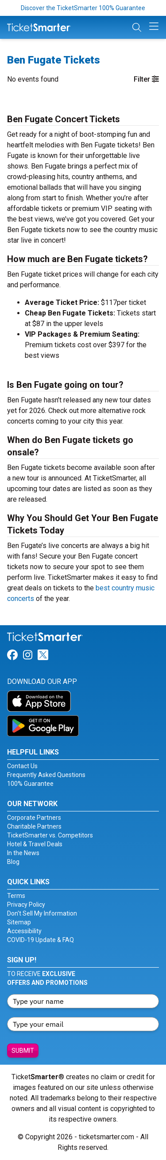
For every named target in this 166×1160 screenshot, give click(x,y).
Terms (16, 895)
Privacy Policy (26, 904)
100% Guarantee (30, 783)
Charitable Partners (34, 826)
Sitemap (19, 922)
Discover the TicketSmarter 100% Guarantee (83, 7)
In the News (23, 852)
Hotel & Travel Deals (34, 844)
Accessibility (24, 931)
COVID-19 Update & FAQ (40, 939)
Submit (23, 1050)
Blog (13, 861)
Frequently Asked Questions (46, 774)
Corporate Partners (34, 817)
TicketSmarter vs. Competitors (50, 835)
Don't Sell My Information (42, 913)
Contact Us (22, 766)
